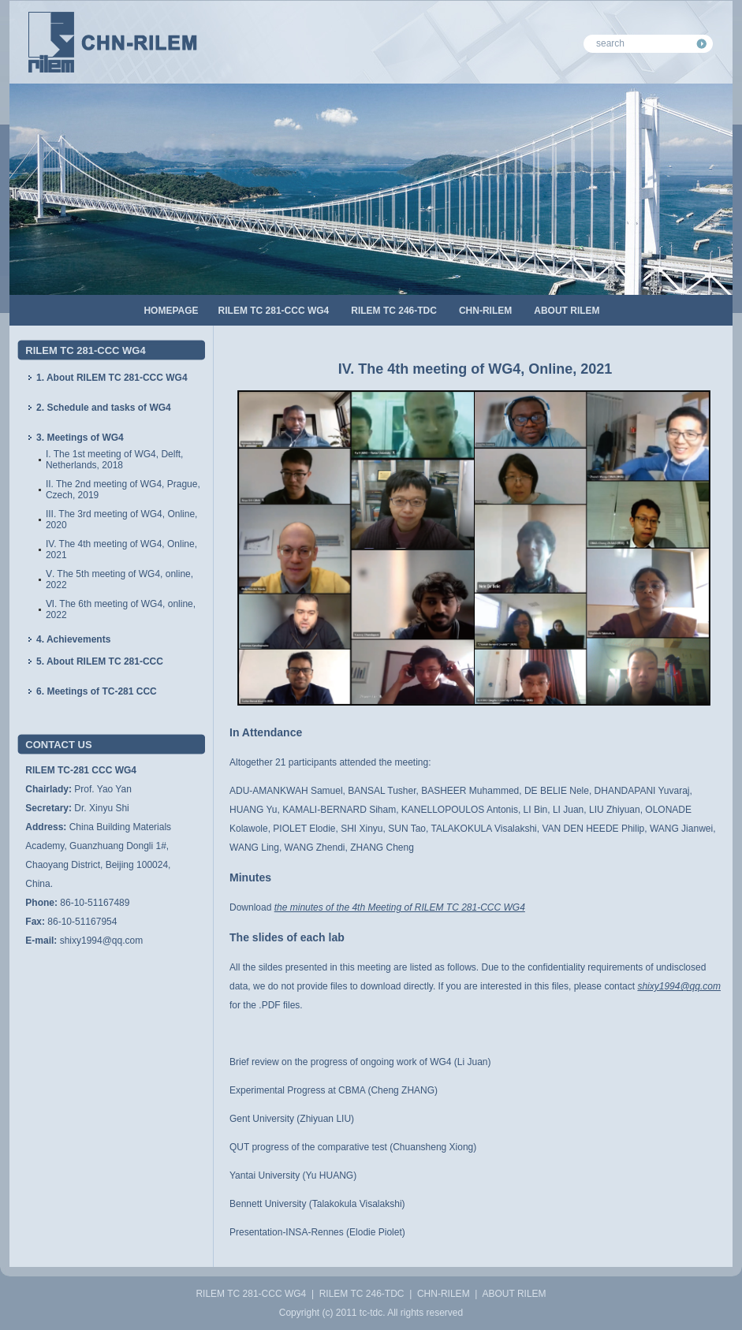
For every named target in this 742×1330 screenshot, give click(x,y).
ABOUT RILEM (566, 310)
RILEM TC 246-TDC (394, 310)
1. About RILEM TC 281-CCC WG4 (112, 377)
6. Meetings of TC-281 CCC (96, 691)
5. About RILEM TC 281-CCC (99, 661)
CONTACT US (58, 745)
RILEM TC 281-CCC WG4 (274, 310)
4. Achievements (73, 639)
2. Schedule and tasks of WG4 (103, 407)
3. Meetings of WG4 (80, 437)
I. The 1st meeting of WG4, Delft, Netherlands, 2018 (115, 460)
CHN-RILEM (485, 310)
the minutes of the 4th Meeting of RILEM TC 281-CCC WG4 (399, 907)
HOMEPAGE (171, 310)
